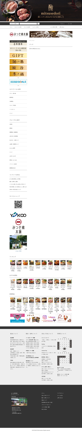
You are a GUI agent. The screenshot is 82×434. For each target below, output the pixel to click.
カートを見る (60, 395)
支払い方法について (46, 395)
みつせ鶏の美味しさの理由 (15, 178)
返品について (44, 400)
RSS (42, 409)
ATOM (45, 409)
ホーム (30, 40)
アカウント (62, 23)
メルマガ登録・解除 (46, 407)
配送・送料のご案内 (14, 181)
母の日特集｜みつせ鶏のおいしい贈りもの (18, 186)
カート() (69, 23)
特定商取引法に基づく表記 (47, 402)
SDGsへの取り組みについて (15, 189)
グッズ (33, 40)
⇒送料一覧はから (31, 352)
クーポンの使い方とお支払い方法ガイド (18, 184)
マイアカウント (60, 393)
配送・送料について (46, 397)
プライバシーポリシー (46, 404)
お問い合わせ (60, 397)
